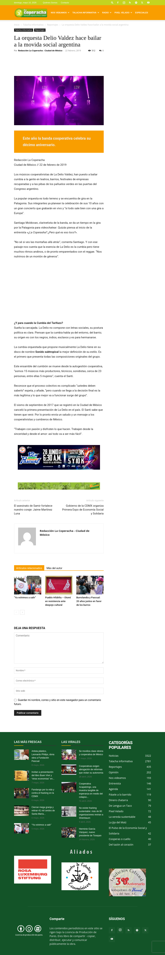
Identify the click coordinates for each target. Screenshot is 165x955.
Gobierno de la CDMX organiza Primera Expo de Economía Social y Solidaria (83, 509)
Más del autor (54, 568)
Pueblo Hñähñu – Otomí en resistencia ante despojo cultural (58, 601)
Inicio (17, 24)
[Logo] (30, 12)
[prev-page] (16, 612)
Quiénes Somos (50, 2)
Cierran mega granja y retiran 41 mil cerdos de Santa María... (43, 810)
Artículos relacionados (29, 568)
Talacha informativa (85, 12)
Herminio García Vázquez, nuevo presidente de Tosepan (90, 832)
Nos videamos (60, 12)
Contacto (65, 2)
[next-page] (22, 612)
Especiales (141, 12)
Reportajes (52, 24)
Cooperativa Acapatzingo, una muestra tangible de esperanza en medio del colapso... (91, 790)
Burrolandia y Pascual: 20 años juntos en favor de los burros (88, 601)
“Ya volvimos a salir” (25, 597)
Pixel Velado (123, 12)
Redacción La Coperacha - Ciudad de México (40, 50)
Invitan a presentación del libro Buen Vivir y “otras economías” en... (43, 775)
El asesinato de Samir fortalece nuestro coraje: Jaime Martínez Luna (33, 509)
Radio (106, 12)
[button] (112, 2)
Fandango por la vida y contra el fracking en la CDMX (43, 793)
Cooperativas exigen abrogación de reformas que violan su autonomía (91, 769)
